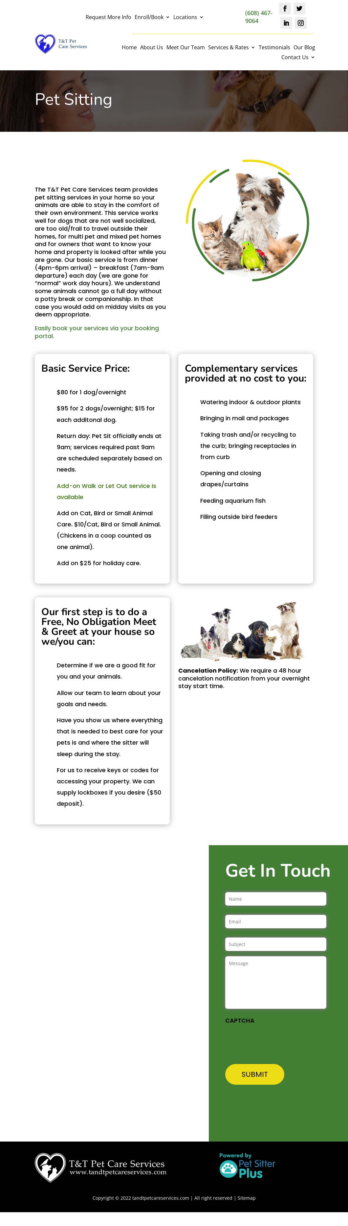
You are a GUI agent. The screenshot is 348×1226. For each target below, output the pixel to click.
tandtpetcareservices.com (160, 1198)
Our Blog (304, 48)
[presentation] (275, 1040)
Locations (185, 18)
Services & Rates (228, 48)
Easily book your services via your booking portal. (97, 332)
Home (129, 48)
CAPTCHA (239, 1020)
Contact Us (295, 58)
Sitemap (247, 1198)
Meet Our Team (185, 48)
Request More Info (108, 18)
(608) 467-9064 (258, 17)
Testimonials (274, 48)
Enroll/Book (149, 18)
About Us (151, 48)
